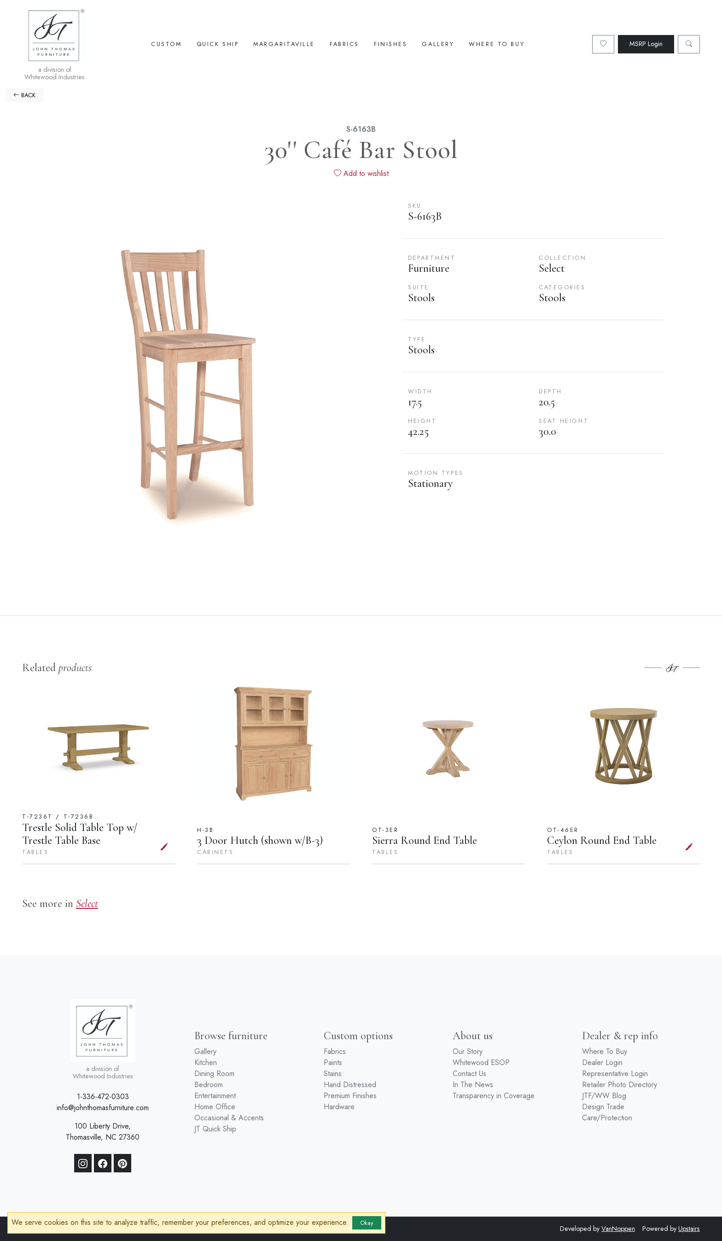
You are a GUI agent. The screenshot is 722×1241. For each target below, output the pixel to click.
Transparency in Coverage (494, 1095)
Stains (333, 1073)
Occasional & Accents (229, 1117)
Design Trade (603, 1106)
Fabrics (344, 44)
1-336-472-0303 (103, 1096)
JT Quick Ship (215, 1129)
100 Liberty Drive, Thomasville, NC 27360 (103, 1131)
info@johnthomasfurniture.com (103, 1107)
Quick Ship (218, 44)
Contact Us (469, 1073)
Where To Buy (496, 44)
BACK (24, 95)
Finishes (390, 44)
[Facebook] (102, 1163)
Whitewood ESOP (481, 1062)
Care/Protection (607, 1117)
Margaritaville (284, 44)
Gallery (438, 44)
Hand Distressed (350, 1084)
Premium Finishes (350, 1095)
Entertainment (215, 1095)
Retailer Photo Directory (619, 1084)
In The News (473, 1084)
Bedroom (208, 1084)
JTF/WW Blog (604, 1095)
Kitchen (205, 1062)
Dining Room (214, 1073)
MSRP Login (646, 43)
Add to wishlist (361, 173)
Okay (366, 1222)
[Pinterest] (122, 1163)
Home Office (214, 1106)
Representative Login (615, 1073)
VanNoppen (618, 1228)
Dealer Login (602, 1062)
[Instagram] (83, 1163)
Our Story (468, 1051)
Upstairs (689, 1228)
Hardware (339, 1106)
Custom (166, 44)
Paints (333, 1062)
